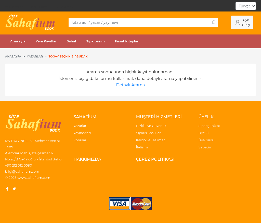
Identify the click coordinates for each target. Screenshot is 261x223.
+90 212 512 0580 (18, 165)
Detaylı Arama (130, 85)
